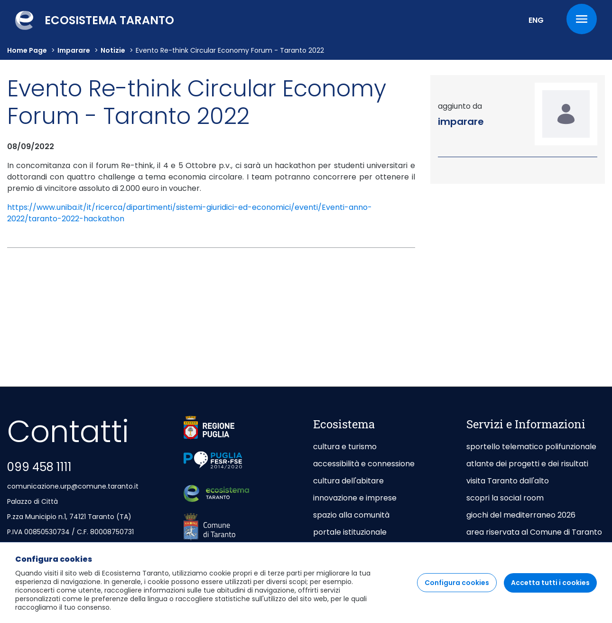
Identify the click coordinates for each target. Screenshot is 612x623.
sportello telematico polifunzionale (531, 446)
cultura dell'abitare (348, 480)
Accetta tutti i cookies (550, 590)
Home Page (27, 50)
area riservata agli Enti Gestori (523, 549)
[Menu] (581, 19)
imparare (73, 50)
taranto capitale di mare (359, 549)
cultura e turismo (345, 446)
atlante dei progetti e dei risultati (527, 463)
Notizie (113, 50)
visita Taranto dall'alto (507, 480)
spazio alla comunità (351, 515)
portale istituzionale (350, 532)
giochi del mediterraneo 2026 (520, 515)
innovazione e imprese (355, 497)
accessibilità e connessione (364, 463)
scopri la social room (505, 497)
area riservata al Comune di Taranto (534, 532)
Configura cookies (457, 590)
